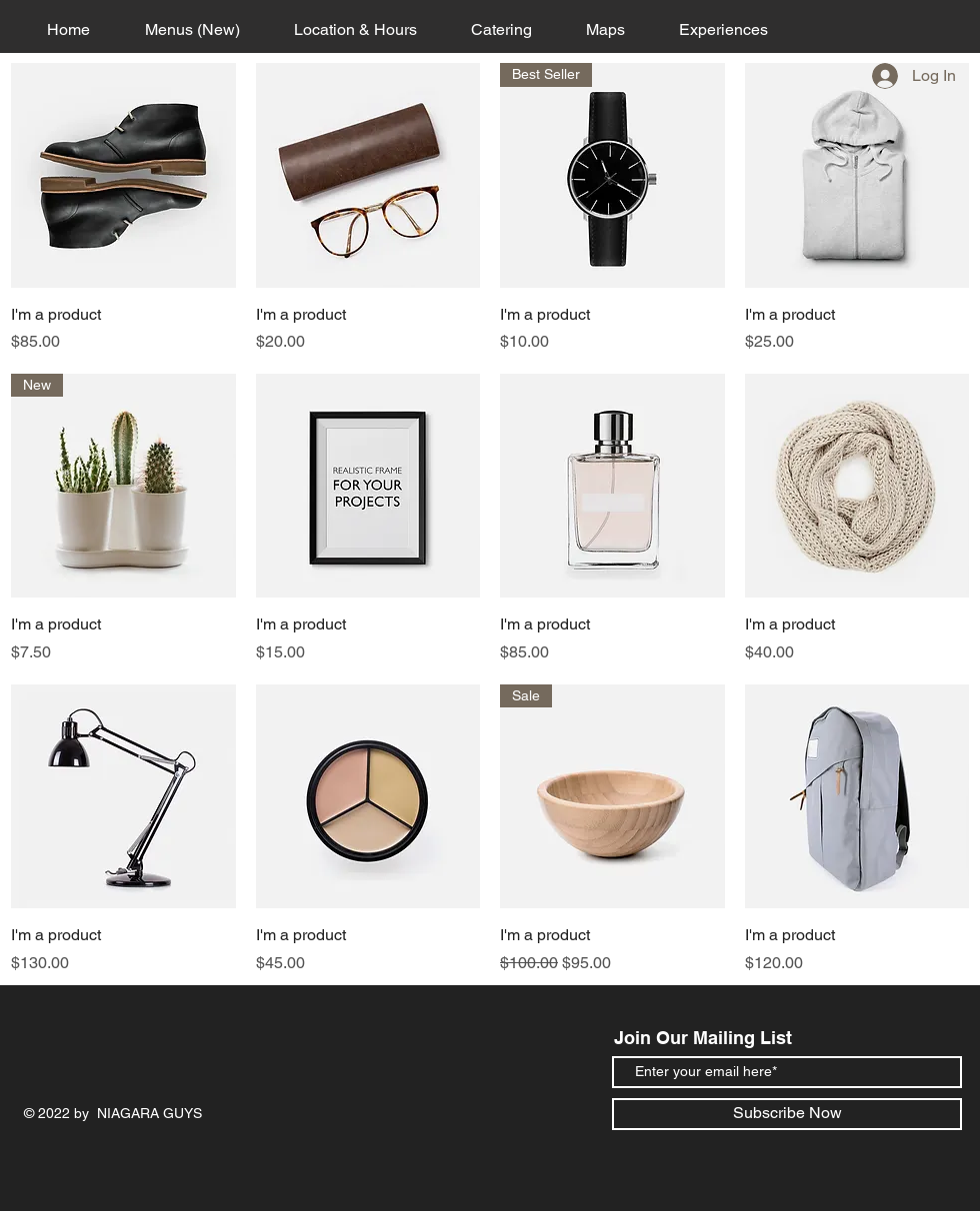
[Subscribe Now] (787, 1114)
